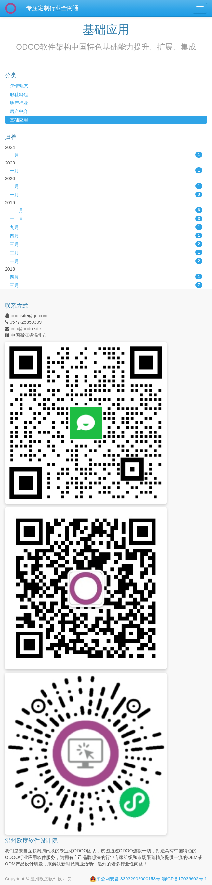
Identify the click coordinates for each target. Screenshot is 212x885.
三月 (106, 244)
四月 (106, 235)
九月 (106, 227)
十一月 (106, 218)
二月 (106, 186)
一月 (106, 155)
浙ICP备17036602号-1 (184, 878)
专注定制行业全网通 (52, 8)
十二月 (106, 210)
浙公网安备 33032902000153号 (125, 878)
